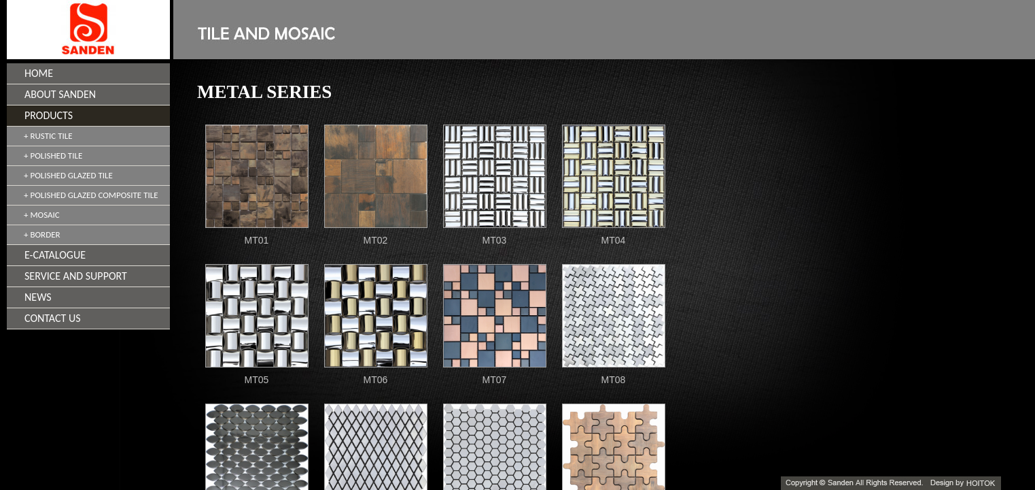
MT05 (257, 379)
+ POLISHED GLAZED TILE (68, 175)
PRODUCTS (48, 115)
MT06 (376, 379)
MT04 (613, 240)
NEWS (38, 297)
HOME (38, 73)
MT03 (495, 240)
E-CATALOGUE (55, 254)
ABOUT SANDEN (60, 94)
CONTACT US (52, 318)
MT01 (257, 240)
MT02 (376, 240)
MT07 (495, 379)
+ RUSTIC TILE (48, 136)
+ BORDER (42, 234)
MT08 (613, 379)
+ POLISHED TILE (53, 155)
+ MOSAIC (42, 215)
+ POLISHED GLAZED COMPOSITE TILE (91, 195)
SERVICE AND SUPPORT (75, 276)
